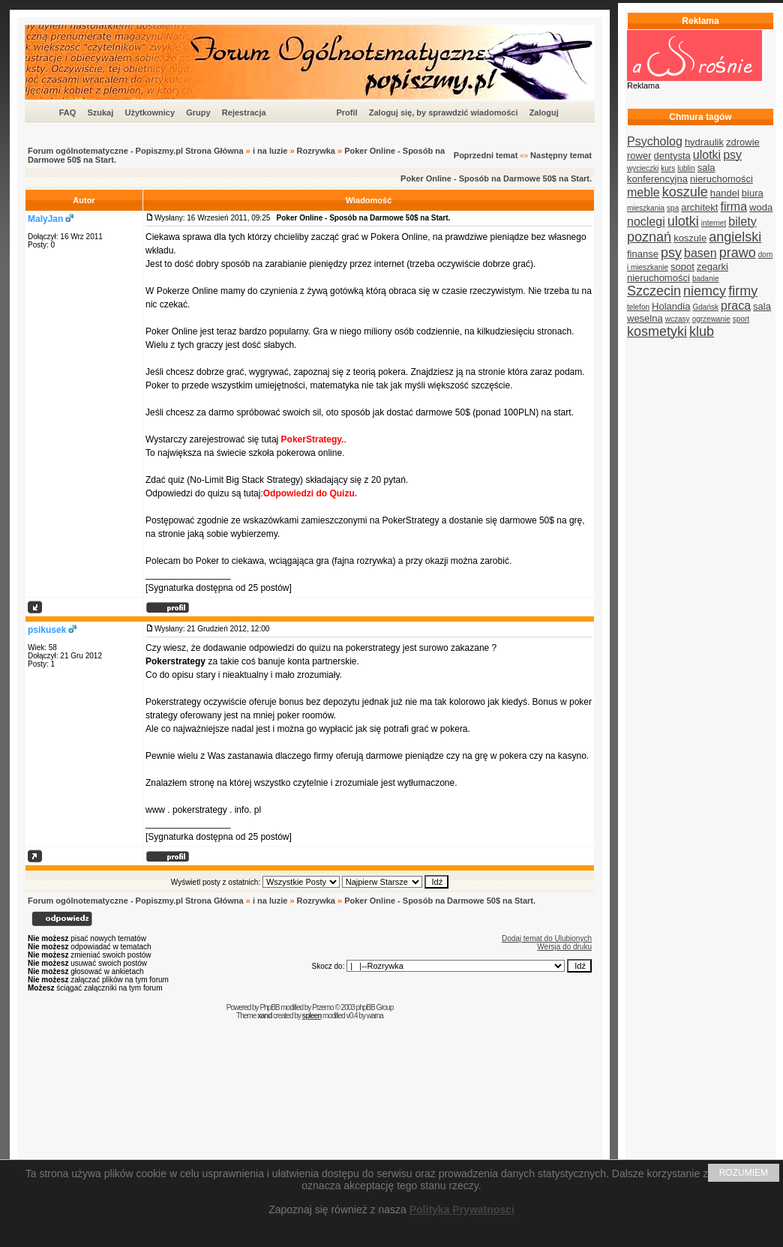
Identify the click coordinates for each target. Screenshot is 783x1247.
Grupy (198, 112)
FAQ (67, 112)
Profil (346, 112)
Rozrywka (316, 150)
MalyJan (45, 219)
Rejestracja (244, 112)
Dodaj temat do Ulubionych (547, 938)
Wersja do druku (564, 947)
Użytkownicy (149, 112)
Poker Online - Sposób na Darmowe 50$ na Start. (496, 178)
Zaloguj (544, 112)
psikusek (47, 630)
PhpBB (269, 1007)
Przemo (322, 1007)
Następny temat (561, 155)
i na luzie (270, 150)
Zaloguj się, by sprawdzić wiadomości (443, 112)
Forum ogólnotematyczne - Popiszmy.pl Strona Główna (136, 150)
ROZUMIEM (743, 1173)
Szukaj (100, 112)
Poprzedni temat (486, 155)
